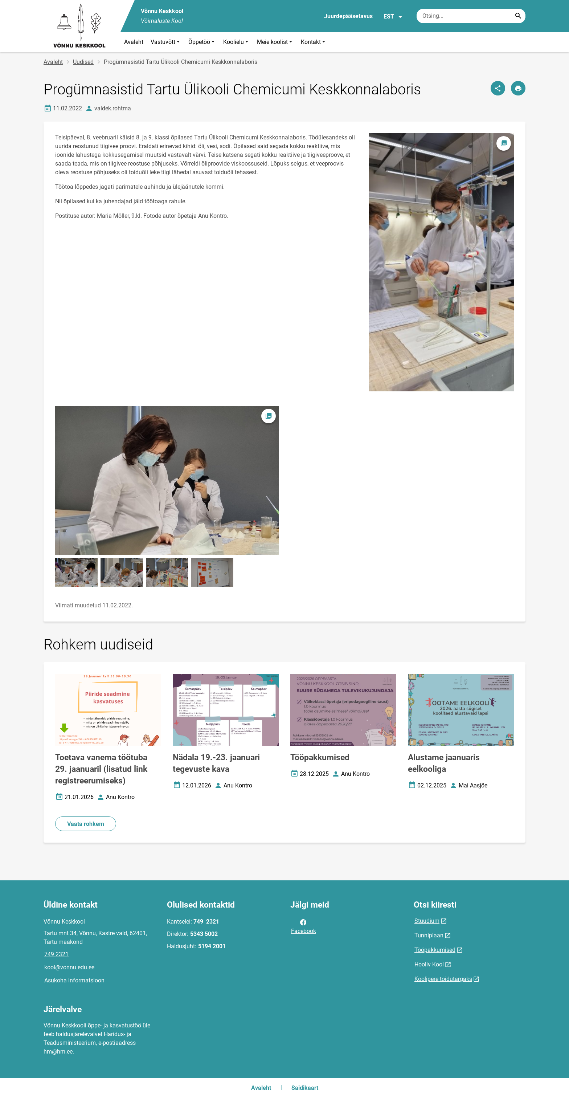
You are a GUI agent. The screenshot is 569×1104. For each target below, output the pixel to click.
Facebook (303, 926)
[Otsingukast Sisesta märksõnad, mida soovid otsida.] (471, 16)
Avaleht (133, 41)
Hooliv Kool (429, 964)
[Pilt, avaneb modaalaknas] (167, 480)
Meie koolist (275, 41)
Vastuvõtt (166, 41)
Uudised (83, 61)
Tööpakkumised (434, 949)
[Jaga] (498, 88)
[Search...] (518, 16)
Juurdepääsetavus (348, 16)
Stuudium (426, 920)
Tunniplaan (428, 935)
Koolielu (236, 41)
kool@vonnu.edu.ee (69, 967)
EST (393, 16)
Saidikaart (304, 1087)
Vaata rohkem (85, 823)
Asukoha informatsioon (74, 980)
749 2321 (56, 954)
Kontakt (314, 41)
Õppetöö (202, 41)
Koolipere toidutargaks (443, 978)
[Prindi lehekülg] (518, 88)
